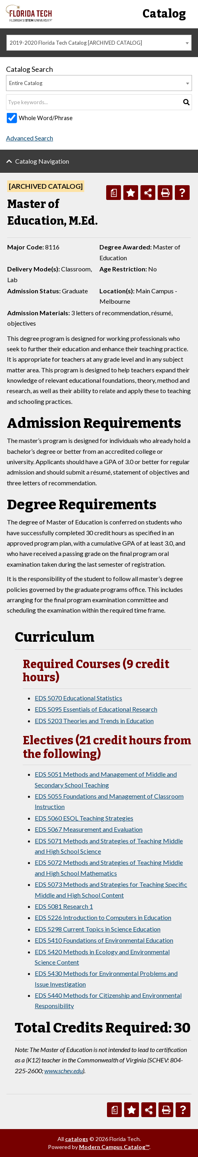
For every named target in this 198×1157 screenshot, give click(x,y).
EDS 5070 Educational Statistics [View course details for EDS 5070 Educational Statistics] (78, 698)
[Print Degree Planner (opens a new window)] (113, 192)
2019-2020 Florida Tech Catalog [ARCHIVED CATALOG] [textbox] (76, 43)
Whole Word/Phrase (46, 118)
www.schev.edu (63, 1070)
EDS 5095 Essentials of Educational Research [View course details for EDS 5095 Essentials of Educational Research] (96, 709)
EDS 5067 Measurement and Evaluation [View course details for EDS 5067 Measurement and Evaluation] (89, 829)
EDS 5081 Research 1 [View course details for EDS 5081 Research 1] (64, 906)
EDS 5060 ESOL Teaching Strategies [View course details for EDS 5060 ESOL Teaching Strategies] (84, 818)
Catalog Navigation (42, 161)
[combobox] (99, 43)
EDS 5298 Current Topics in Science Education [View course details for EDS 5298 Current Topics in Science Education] (97, 929)
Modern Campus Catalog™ (114, 1146)
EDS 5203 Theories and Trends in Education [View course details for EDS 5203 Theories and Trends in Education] (94, 720)
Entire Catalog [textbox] (25, 83)
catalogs (76, 1138)
